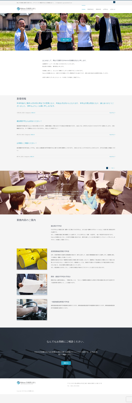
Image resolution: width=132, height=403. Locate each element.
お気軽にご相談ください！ (27, 143)
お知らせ (33, 112)
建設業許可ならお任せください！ (29, 121)
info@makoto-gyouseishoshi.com (64, 2)
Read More (112, 112)
